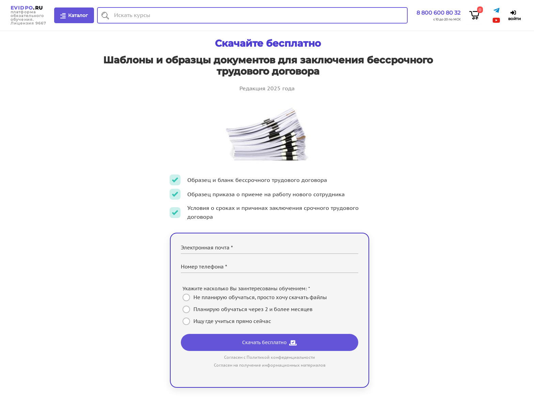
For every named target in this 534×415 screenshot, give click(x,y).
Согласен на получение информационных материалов (270, 365)
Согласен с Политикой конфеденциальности (269, 357)
